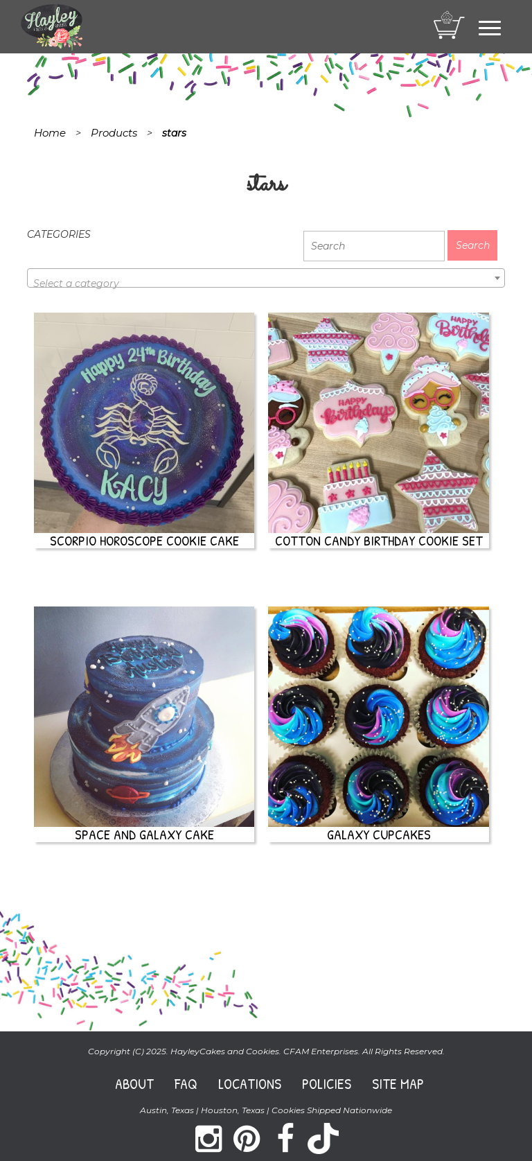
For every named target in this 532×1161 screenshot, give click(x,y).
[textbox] (266, 283)
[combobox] (266, 278)
